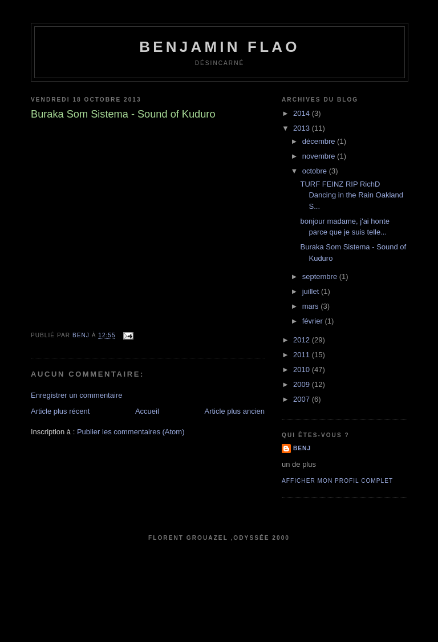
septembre (320, 276)
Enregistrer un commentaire (76, 395)
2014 (302, 113)
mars (311, 306)
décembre (319, 141)
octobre (315, 171)
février (313, 321)
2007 (302, 399)
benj (302, 448)
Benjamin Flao (219, 46)
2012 (302, 340)
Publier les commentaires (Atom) (131, 431)
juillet (311, 291)
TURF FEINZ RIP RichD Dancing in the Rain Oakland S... (351, 195)
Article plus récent (60, 411)
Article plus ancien (235, 411)
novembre (319, 156)
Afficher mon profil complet (337, 481)
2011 (302, 354)
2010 (302, 369)
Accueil (147, 411)
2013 (302, 128)
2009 (302, 384)
